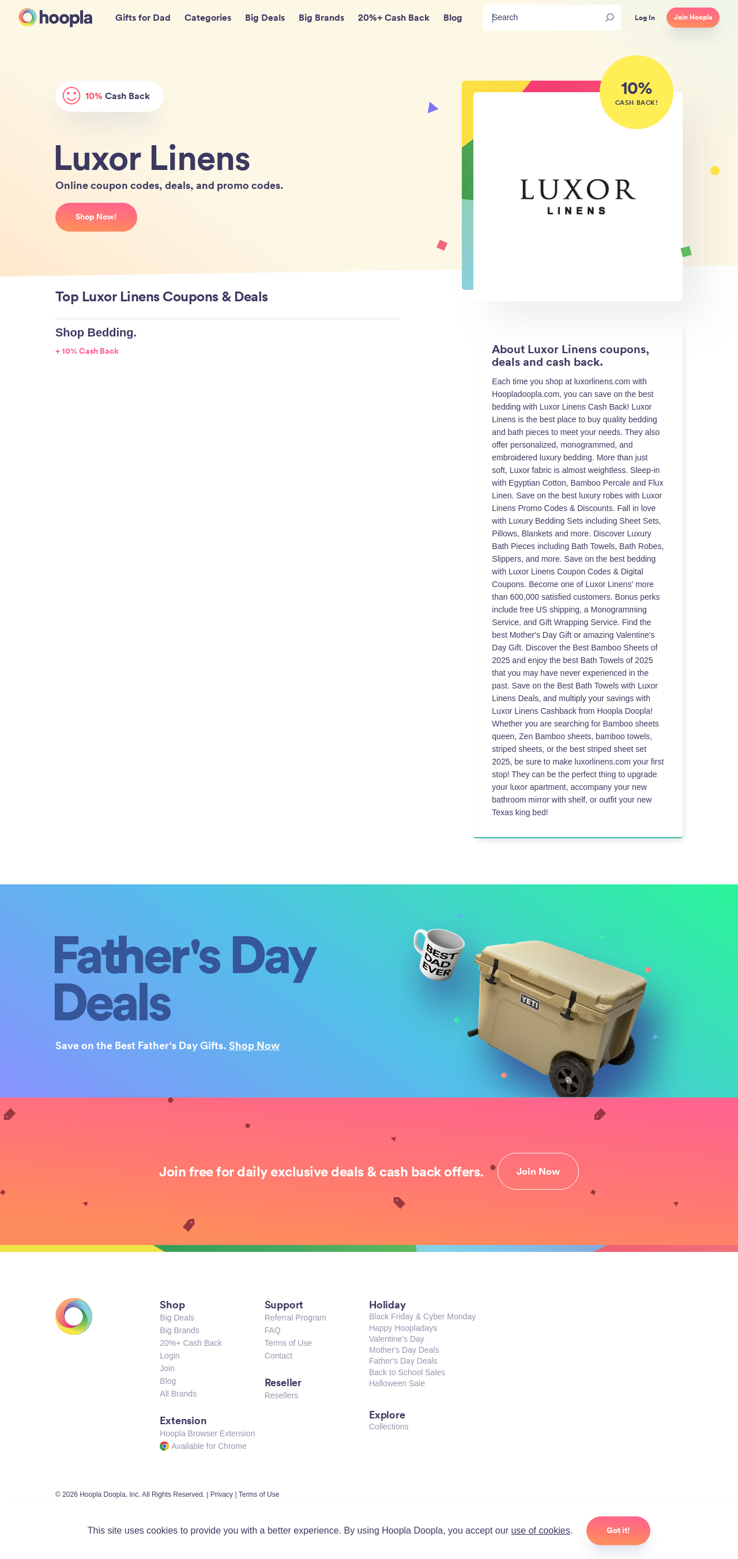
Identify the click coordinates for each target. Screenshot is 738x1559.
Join (167, 1368)
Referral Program (295, 1317)
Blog (168, 1381)
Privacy (221, 1494)
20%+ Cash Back (191, 1343)
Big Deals (177, 1317)
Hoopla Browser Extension (207, 1433)
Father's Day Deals (403, 1360)
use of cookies (540, 1530)
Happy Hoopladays (403, 1328)
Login (169, 1355)
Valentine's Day (396, 1339)
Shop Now (254, 1045)
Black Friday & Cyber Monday (422, 1316)
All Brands (178, 1393)
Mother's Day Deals (404, 1349)
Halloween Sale (397, 1383)
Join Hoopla (693, 17)
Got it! (618, 1530)
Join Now (538, 1171)
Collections (388, 1426)
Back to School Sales (407, 1372)
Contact (278, 1355)
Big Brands (179, 1330)
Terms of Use (288, 1343)
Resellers (281, 1395)
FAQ (273, 1330)
